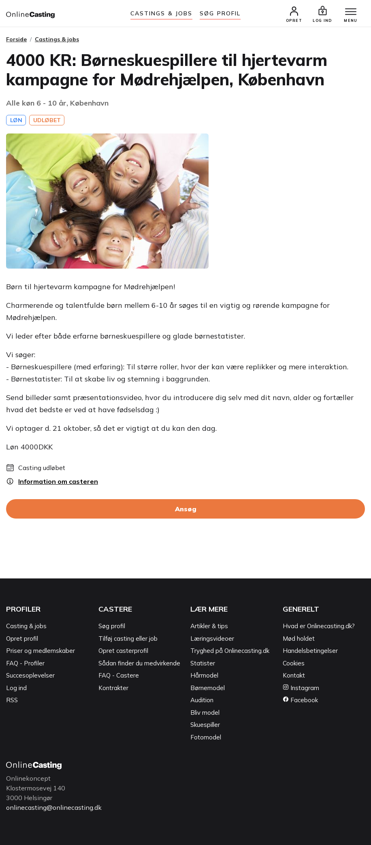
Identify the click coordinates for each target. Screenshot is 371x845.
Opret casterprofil (123, 650)
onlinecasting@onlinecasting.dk (54, 807)
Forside (16, 39)
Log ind (16, 688)
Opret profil (22, 638)
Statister (202, 663)
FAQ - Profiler (25, 663)
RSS (12, 700)
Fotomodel (205, 737)
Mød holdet (299, 638)
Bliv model (205, 712)
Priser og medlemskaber (40, 650)
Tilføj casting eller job (128, 638)
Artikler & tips (209, 626)
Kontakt (294, 675)
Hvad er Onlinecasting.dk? (319, 626)
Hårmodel (204, 675)
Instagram (301, 688)
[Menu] (350, 12)
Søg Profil (220, 13)
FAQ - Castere (118, 675)
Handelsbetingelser (310, 650)
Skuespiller (205, 725)
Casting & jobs (26, 626)
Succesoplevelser (30, 675)
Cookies (294, 663)
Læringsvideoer (212, 638)
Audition (201, 700)
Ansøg (185, 509)
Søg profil (111, 626)
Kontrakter (113, 688)
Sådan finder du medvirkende (139, 663)
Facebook (300, 700)
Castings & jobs (161, 13)
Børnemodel (207, 688)
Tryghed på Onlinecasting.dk (229, 650)
